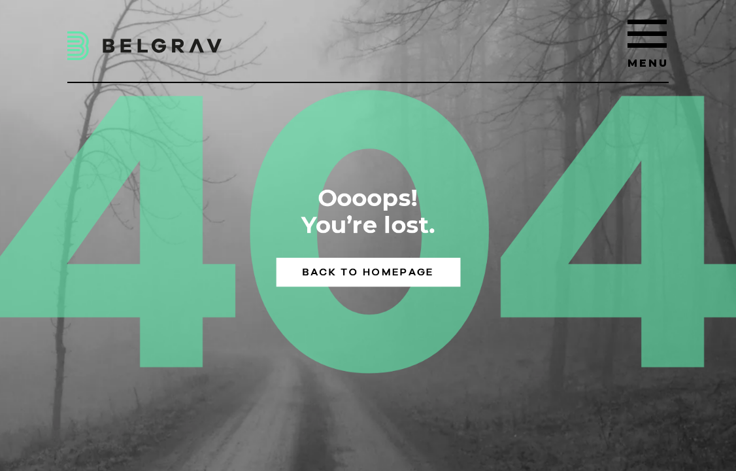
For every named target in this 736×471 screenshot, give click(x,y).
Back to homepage (368, 272)
